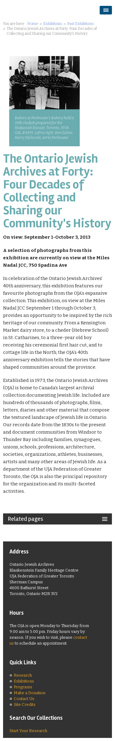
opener (106, 10)
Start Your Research (28, 730)
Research (23, 675)
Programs (23, 687)
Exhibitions (52, 24)
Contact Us (24, 698)
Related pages (25, 519)
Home (32, 24)
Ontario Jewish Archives (38, 9)
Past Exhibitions (80, 24)
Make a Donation (29, 692)
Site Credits (25, 704)
